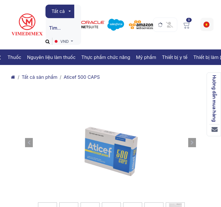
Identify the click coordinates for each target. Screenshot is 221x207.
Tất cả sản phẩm (39, 77)
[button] (28, 142)
